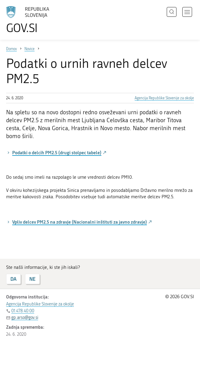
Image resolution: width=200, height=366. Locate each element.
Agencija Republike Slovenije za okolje (164, 98)
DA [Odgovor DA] (13, 278)
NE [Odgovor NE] (32, 278)
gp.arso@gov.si (24, 317)
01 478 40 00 (22, 310)
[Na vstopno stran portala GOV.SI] (36, 20)
